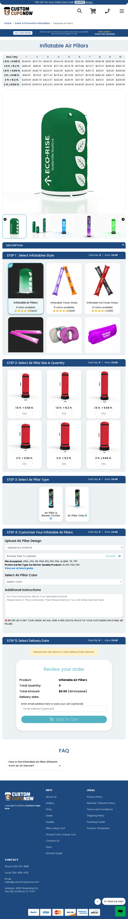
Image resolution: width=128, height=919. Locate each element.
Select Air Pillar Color (21, 575)
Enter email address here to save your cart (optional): (52, 703)
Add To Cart (64, 719)
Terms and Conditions (100, 809)
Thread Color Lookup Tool (60, 834)
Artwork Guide (54, 853)
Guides (50, 822)
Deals (49, 815)
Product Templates (98, 828)
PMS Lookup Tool (55, 828)
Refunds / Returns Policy (101, 803)
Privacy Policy (94, 796)
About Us (51, 796)
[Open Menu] (121, 11)
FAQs (49, 809)
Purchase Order (96, 822)
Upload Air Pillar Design (23, 541)
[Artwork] (64, 547)
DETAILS (89, 2)
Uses (49, 847)
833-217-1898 (21, 866)
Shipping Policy (95, 815)
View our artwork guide (19, 568)
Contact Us (52, 840)
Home (7, 23)
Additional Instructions (23, 590)
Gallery (50, 803)
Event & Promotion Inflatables (32, 23)
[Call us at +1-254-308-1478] (107, 12)
